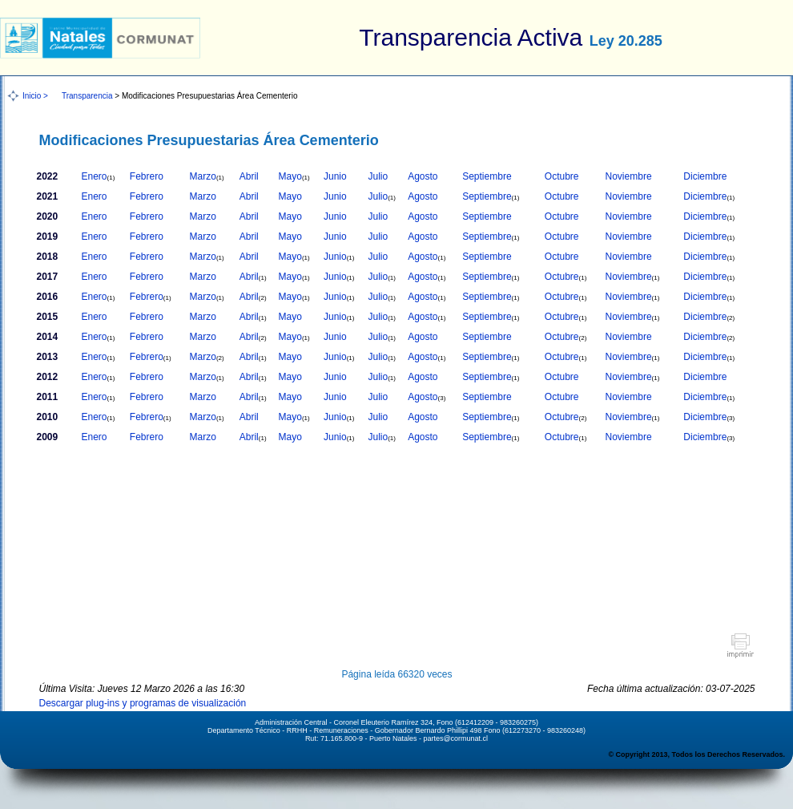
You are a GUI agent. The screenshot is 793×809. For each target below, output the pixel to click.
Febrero (146, 176)
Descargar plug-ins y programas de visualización (143, 703)
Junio (335, 176)
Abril (249, 176)
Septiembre (486, 176)
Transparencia (87, 95)
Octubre (562, 176)
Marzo (207, 176)
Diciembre (705, 176)
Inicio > (35, 95)
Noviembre (629, 176)
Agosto (422, 176)
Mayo (294, 176)
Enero (98, 176)
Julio (378, 176)
